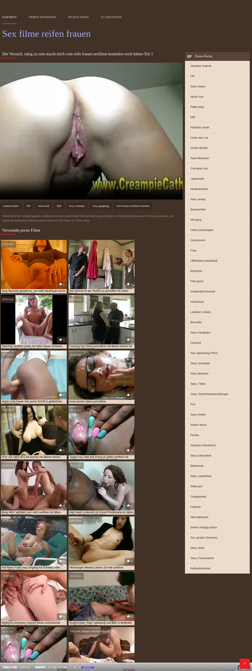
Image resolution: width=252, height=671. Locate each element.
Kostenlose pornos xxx (116, 621)
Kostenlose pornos (148, 640)
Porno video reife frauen (227, 653)
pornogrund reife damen (19, 611)
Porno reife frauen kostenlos (67, 628)
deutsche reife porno (207, 589)
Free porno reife (163, 653)
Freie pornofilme (85, 626)
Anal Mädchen (200, 158)
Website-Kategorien (42, 17)
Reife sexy (197, 107)
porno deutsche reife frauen (85, 604)
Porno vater (100, 628)
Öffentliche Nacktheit (204, 261)
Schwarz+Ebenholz (203, 445)
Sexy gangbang (100, 206)
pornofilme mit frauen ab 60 (130, 608)
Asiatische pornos (153, 660)
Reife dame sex (70, 655)
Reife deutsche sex (15, 653)
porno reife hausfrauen (64, 606)
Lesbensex (149, 628)
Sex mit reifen (199, 618)
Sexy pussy (198, 199)
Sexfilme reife (38, 631)
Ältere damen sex (63, 631)
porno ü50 (91, 606)
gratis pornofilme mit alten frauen (44, 594)
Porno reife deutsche (116, 633)
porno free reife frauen (125, 604)
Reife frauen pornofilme (177, 628)
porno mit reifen (202, 604)
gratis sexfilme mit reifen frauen (196, 594)
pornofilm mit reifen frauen (206, 606)
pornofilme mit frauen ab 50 (88, 608)
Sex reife (141, 633)
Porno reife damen (47, 638)
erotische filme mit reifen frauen (105, 591)
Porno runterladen (31, 623)
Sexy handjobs (200, 333)
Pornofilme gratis (219, 623)
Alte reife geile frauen (92, 660)
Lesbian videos (201, 312)
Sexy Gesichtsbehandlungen (209, 394)
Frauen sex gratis (203, 658)
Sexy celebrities (201, 476)
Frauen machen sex (124, 660)
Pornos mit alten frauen (152, 618)
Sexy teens (198, 87)
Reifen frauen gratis (120, 655)
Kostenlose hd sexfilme (80, 638)
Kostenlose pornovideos (152, 621)
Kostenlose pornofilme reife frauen (176, 633)
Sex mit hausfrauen (52, 648)
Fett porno (197, 281)
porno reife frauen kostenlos (23, 606)
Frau (193, 251)
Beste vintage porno (204, 527)
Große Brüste (199, 148)
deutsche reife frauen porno (168, 589)
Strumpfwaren (199, 517)
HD (193, 76)
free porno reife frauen (175, 591)
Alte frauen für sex (192, 653)
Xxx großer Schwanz (204, 538)
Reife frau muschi (44, 618)
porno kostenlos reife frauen (166, 604)
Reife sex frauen (179, 631)
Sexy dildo (197, 548)
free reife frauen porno (213, 591)
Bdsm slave (198, 425)
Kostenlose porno (107, 623)
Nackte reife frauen (74, 618)
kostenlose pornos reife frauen (220, 599)
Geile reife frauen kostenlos (120, 631)
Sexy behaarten (201, 456)
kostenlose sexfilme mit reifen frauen (185, 601)
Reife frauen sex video (192, 626)
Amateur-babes (201, 66)
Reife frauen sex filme (219, 633)
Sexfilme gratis (153, 631)
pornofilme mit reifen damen (173, 608)
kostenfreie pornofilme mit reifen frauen (52, 596)
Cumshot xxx (199, 169)
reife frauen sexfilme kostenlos (133, 206)
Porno (204, 621)
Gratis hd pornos (137, 638)
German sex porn (158, 648)
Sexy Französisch (202, 558)
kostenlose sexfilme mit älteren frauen (127, 601)
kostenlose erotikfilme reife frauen (110, 596)
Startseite (9, 17)
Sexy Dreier (198, 415)
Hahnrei (196, 507)
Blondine (196, 271)
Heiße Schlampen (202, 230)
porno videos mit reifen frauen (161, 606)
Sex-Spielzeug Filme (204, 353)
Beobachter (198, 210)
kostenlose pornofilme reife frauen (50, 599)
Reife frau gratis (14, 655)
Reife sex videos (109, 658)
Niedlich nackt (200, 128)
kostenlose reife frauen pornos (24, 601)
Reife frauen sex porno (224, 660)
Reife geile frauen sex (57, 660)
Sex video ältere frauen (140, 658)
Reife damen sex (166, 623)
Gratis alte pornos (82, 658)
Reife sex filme (55, 658)
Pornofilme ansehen (16, 638)
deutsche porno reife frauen (125, 589)
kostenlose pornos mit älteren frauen (167, 599)
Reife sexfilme (58, 623)
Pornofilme (10, 648)
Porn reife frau (202, 650)
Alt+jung (196, 220)
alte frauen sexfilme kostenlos (24, 589)
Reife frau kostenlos (137, 623)
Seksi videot (123, 640)
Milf (193, 117)
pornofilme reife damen (213, 608)
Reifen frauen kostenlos (209, 640)
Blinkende (197, 466)
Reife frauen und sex (146, 650)
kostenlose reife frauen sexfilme (73, 601)
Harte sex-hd (199, 138)
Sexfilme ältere (230, 658)
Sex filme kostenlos (171, 635)
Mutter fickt (145, 635)
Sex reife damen (101, 640)
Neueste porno (78, 17)
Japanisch (197, 179)
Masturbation (199, 189)
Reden (195, 435)
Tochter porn (106, 648)
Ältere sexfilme (42, 653)
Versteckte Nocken (203, 292)
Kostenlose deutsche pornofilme (64, 640)
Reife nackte (87, 631)
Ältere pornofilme (120, 635)
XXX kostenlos (33, 628)
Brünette (196, 322)
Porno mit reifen (183, 655)
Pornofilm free (27, 640)
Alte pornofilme (192, 623)
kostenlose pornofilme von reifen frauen (108, 599)
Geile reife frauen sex (154, 655)
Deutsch (196, 343)
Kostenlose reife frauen (19, 635)
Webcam (196, 486)
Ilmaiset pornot (111, 638)
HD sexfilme (62, 626)
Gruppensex (198, 497)
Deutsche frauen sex (52, 633)
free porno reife (143, 591)
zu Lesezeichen (111, 17)
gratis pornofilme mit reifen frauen (98, 594)
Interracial (197, 302)
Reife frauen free (176, 650)
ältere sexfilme (90, 589)
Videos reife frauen (15, 618)
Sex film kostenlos (27, 621)
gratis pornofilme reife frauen (148, 594)
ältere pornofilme (62, 589)
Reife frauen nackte (174, 658)
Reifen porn (225, 628)
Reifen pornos (93, 655)
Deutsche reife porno (59, 621)
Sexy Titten (198, 384)
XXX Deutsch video (131, 648)
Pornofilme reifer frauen (187, 660)
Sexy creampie (200, 363)
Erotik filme (182, 648)
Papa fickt (179, 618)
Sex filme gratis (212, 638)
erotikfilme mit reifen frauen (57, 591)
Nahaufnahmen (200, 568)
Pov (193, 404)
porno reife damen (230, 604)
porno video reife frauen (119, 606)
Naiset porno (164, 626)
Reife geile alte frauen (215, 655)
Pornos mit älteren (43, 655)
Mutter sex (161, 638)
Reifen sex (29, 648)
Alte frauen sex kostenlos (20, 660)
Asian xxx (197, 97)
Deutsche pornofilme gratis (111, 618)
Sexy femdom (199, 374)
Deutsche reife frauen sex (58, 635)
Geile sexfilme (87, 621)
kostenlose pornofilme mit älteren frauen (169, 596)
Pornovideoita (141, 626)
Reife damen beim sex (84, 633)
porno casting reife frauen (42, 604)
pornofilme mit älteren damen (44, 608)
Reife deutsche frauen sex (212, 631)
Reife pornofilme (176, 640)
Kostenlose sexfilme (114, 626)
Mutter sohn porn (185, 638)
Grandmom (198, 240)
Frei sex (45, 626)
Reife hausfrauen (184, 621)
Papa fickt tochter (126, 628)
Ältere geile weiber (108, 653)
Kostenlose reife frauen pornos (210, 635)
